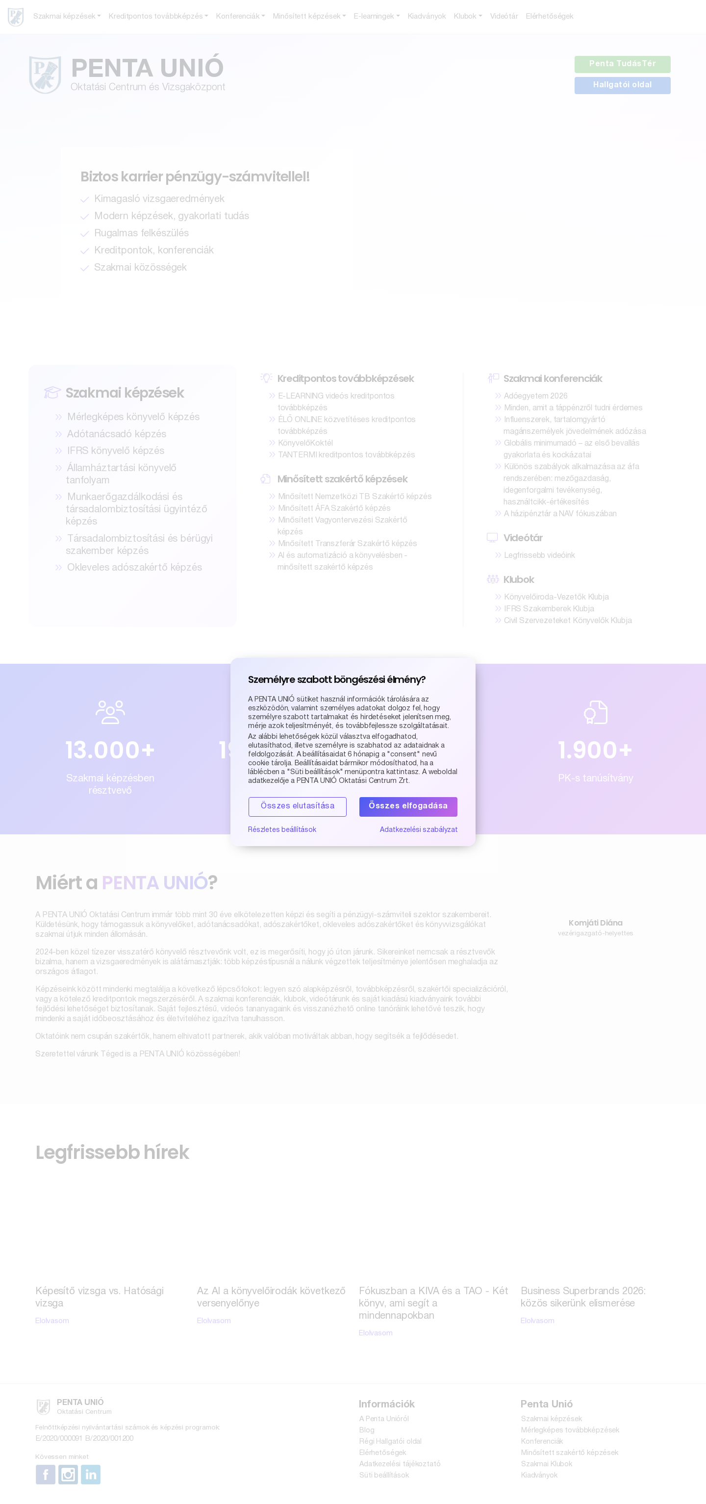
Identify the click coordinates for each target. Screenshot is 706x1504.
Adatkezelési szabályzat (418, 830)
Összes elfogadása (408, 806)
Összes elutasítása (297, 806)
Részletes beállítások (282, 830)
